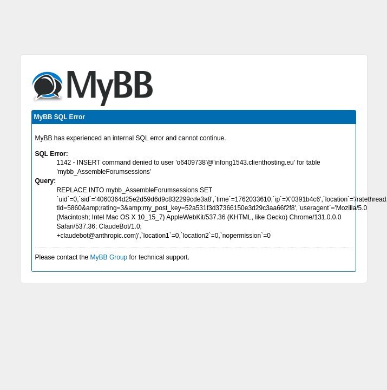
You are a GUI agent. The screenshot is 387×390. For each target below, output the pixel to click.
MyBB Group (109, 257)
